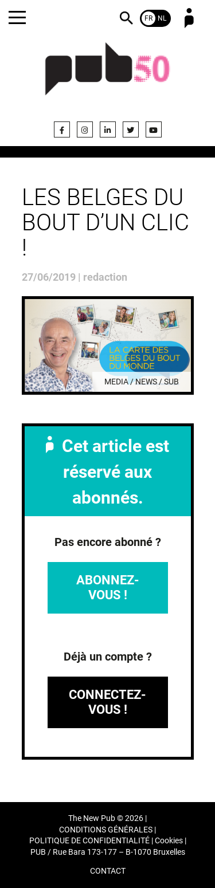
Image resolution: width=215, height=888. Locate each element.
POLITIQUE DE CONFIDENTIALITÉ (89, 840)
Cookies (169, 840)
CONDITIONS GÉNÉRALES (106, 830)
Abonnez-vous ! (107, 587)
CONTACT (108, 871)
